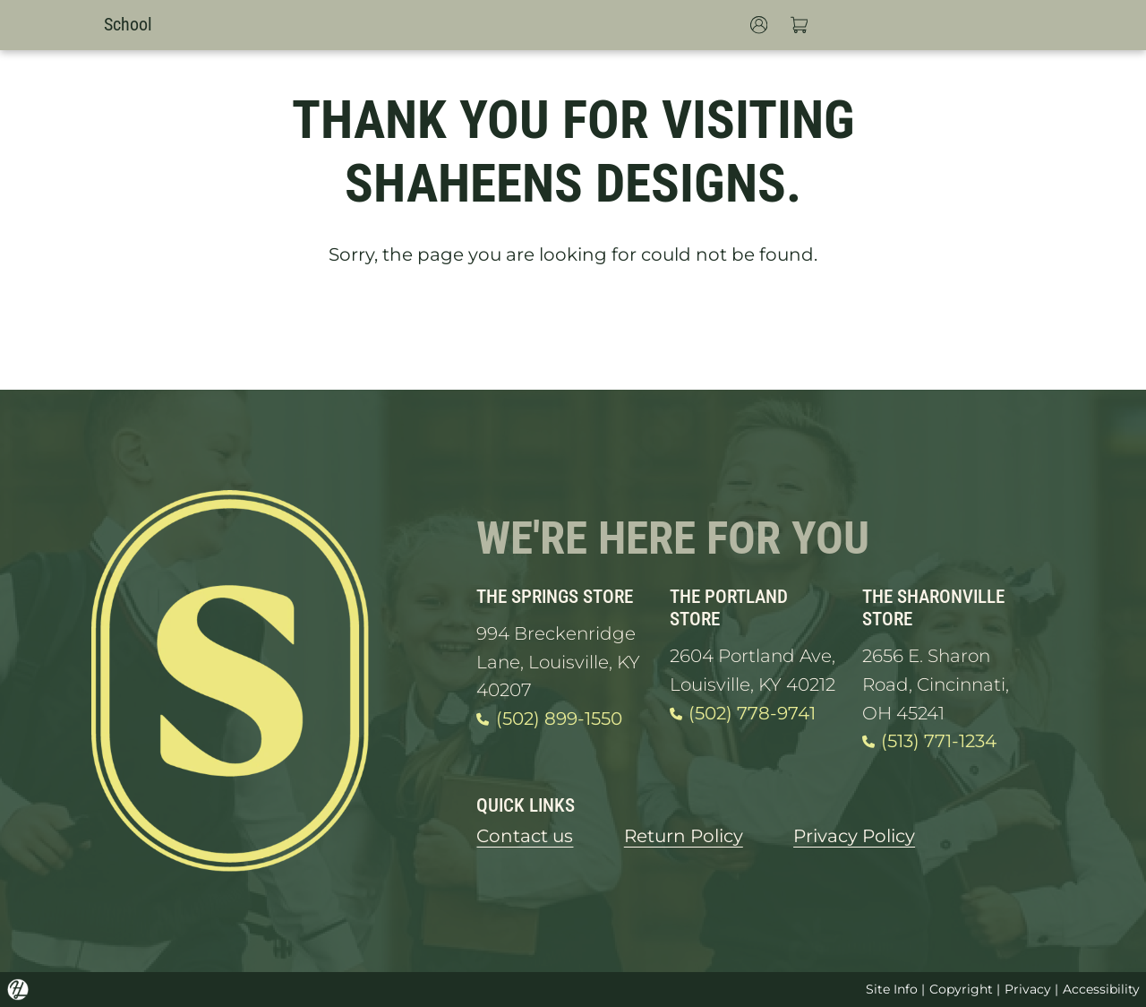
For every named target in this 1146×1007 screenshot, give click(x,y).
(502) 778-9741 (743, 714)
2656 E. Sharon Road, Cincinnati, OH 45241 (935, 684)
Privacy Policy (854, 836)
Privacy (1028, 989)
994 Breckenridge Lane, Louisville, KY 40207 (558, 662)
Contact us (524, 836)
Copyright (961, 989)
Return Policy (683, 836)
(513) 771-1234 (929, 741)
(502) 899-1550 (548, 719)
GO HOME (573, 328)
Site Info (892, 989)
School (128, 24)
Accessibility (1101, 989)
